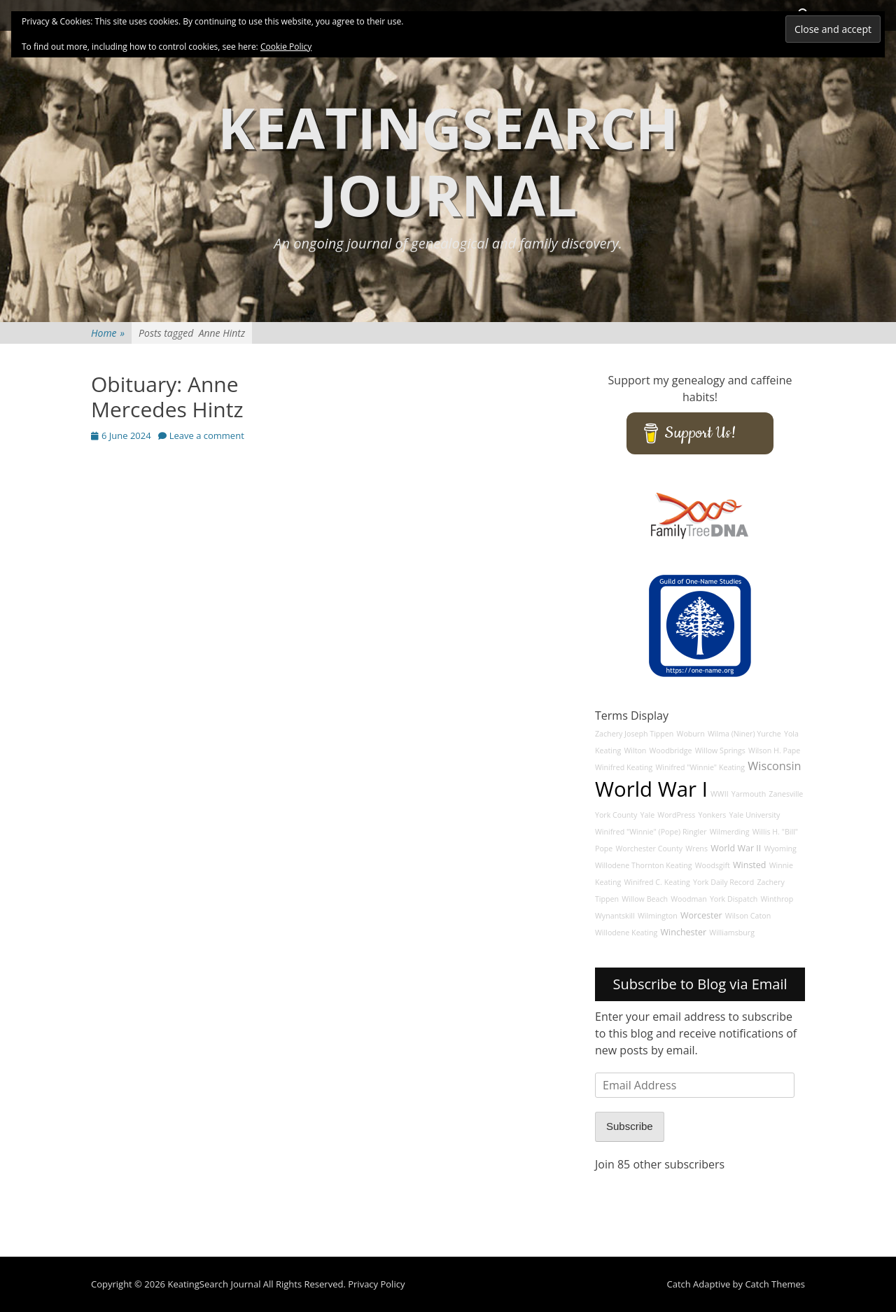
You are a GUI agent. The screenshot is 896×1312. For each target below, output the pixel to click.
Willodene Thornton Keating (643, 865)
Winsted (749, 865)
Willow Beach (645, 899)
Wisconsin (774, 766)
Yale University (754, 815)
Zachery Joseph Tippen (634, 734)
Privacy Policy (376, 1284)
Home (108, 333)
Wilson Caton (748, 916)
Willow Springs (720, 750)
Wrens (696, 848)
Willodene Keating (626, 932)
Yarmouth (749, 794)
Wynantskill (615, 916)
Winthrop (777, 899)
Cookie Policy (286, 47)
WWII (719, 794)
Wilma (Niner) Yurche (744, 734)
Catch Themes (775, 1284)
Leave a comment (206, 435)
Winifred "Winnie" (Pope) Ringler (651, 832)
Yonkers (712, 815)
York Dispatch (733, 899)
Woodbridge (671, 750)
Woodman (689, 899)
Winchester (684, 932)
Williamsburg (732, 932)
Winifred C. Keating (657, 882)
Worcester (701, 915)
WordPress (676, 815)
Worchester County (648, 848)
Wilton (635, 750)
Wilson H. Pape (774, 750)
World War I (651, 789)
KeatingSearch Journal (448, 160)
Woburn (691, 734)
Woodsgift (712, 865)
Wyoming (780, 848)
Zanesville (786, 794)
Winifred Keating (623, 767)
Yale (647, 815)
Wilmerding (730, 832)
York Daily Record (723, 882)
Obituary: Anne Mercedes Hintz (167, 397)
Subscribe (629, 1126)
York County (616, 815)
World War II (735, 848)
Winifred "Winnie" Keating (700, 767)
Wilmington (658, 916)
